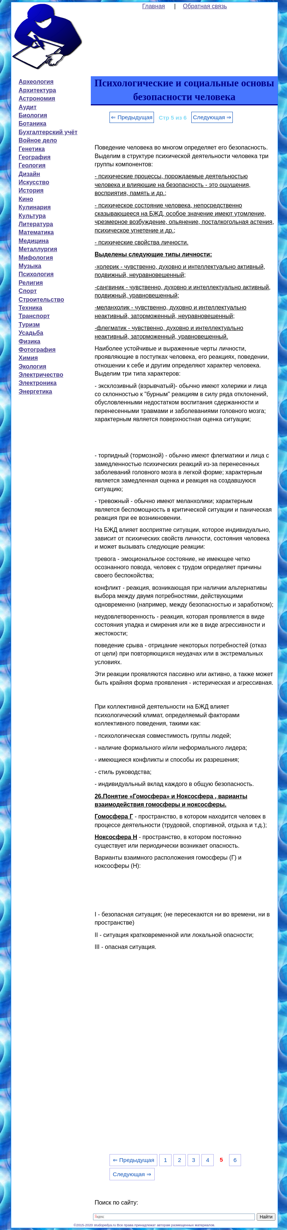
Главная (153, 6)
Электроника (38, 383)
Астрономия (37, 98)
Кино (26, 199)
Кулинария (35, 207)
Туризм (29, 324)
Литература (36, 224)
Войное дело (38, 140)
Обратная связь (205, 6)
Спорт (28, 291)
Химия (28, 358)
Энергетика (35, 391)
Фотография (37, 349)
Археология (36, 81)
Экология (32, 366)
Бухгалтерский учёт (48, 132)
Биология (33, 115)
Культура (32, 216)
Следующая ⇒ (212, 117)
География (34, 157)
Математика (36, 232)
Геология (32, 165)
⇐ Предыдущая (131, 117)
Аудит (28, 107)
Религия (31, 283)
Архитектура (37, 90)
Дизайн (29, 174)
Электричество (41, 375)
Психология (36, 274)
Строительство (41, 299)
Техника (30, 308)
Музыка (30, 266)
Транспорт (34, 316)
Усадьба (31, 333)
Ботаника (32, 123)
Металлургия (38, 249)
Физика (29, 341)
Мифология (36, 258)
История (31, 190)
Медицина (34, 241)
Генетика (32, 149)
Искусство (34, 182)
